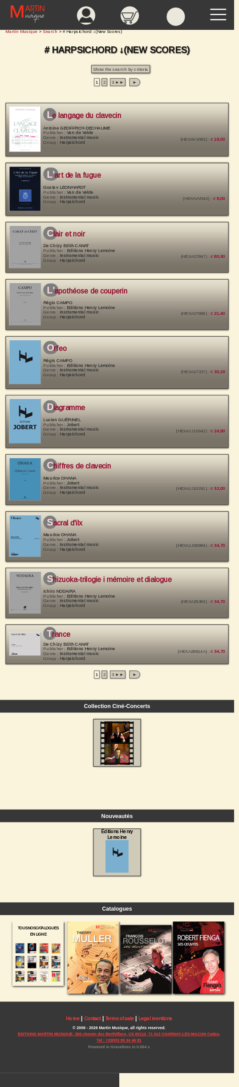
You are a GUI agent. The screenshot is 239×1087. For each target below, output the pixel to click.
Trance (58, 635)
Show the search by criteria (121, 69)
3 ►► (118, 82)
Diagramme (66, 407)
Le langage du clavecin (84, 115)
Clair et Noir (66, 234)
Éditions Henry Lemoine (117, 851)
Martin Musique (21, 31)
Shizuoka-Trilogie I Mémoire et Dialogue (109, 580)
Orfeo (56, 349)
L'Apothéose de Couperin (87, 291)
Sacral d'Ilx (64, 523)
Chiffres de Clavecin (79, 466)
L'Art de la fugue (74, 175)
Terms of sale (119, 1019)
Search (50, 31)
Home (72, 1019)
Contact (92, 1019)
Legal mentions (155, 1019)
